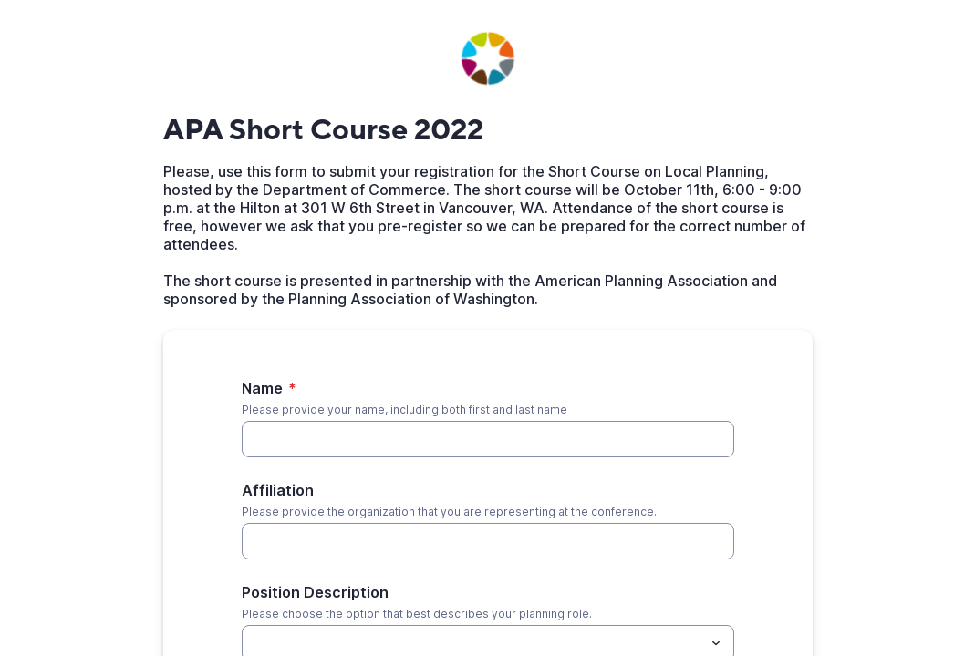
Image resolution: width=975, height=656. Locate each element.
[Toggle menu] (716, 643)
